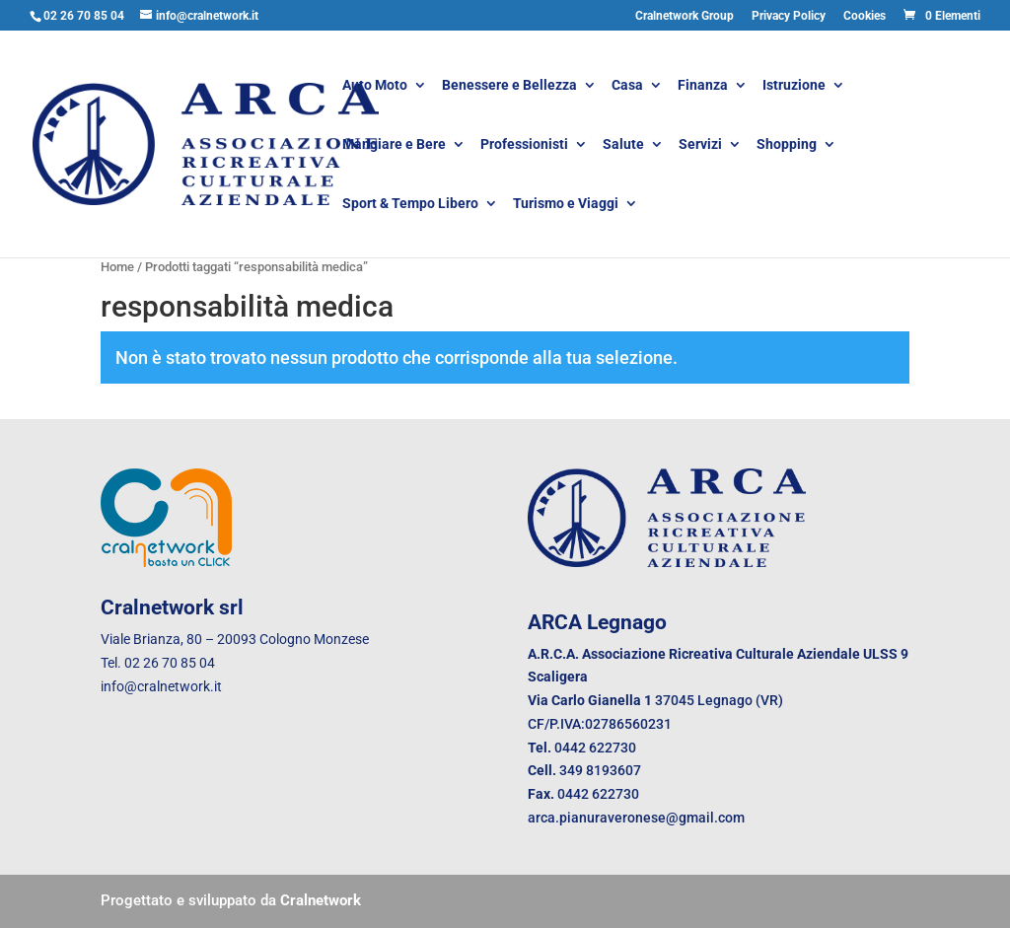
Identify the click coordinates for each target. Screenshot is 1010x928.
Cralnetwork (320, 900)
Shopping (787, 145)
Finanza (703, 86)
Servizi (700, 145)
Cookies (864, 16)
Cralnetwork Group (684, 16)
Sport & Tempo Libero (410, 204)
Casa (627, 86)
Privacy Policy (789, 16)
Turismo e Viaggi (565, 204)
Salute (623, 145)
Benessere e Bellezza (509, 86)
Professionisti (524, 145)
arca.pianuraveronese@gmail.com (636, 817)
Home (117, 266)
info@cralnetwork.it (161, 686)
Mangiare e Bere (394, 145)
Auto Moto (374, 86)
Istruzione (794, 86)
